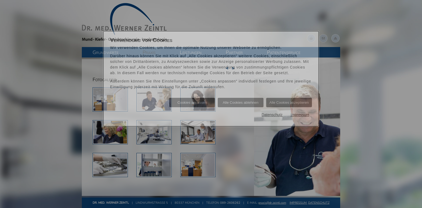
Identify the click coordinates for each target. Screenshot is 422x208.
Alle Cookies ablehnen (241, 103)
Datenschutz (272, 115)
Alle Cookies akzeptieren (289, 103)
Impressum (300, 115)
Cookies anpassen (192, 103)
